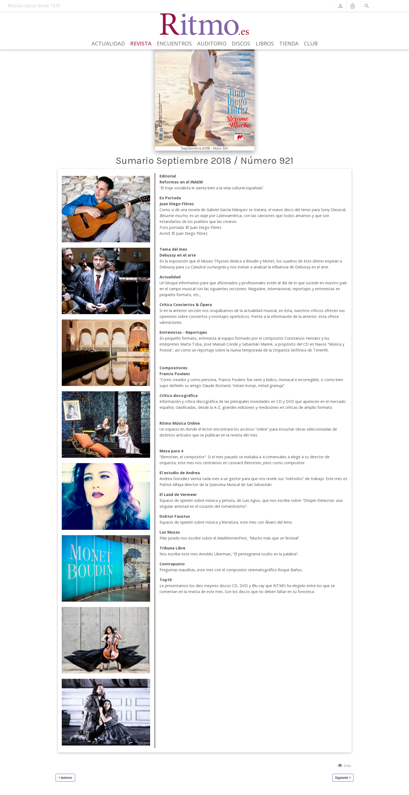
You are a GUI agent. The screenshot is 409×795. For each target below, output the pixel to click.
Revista (140, 43)
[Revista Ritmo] (204, 24)
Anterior (66, 778)
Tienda (289, 43)
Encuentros (174, 43)
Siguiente (341, 778)
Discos (241, 43)
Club (311, 43)
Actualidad (108, 43)
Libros (265, 43)
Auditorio (211, 43)
